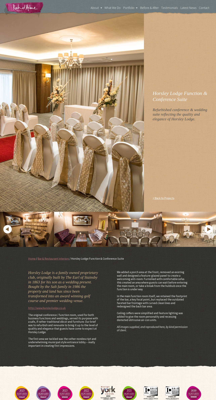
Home (32, 259)
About (92, 7)
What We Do (110, 7)
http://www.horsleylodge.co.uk (47, 308)
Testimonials (168, 7)
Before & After (148, 7)
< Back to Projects (163, 198)
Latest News (188, 7)
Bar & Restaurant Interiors (53, 259)
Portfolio (126, 7)
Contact (204, 7)
